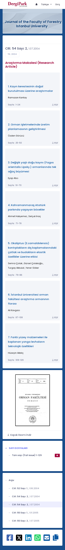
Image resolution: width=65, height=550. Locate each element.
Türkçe (45, 4)
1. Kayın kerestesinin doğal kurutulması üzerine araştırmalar (30, 89)
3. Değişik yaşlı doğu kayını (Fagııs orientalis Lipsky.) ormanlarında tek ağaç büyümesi (32, 167)
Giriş (57, 4)
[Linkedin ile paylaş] (28, 539)
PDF (54, 104)
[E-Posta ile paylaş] (47, 539)
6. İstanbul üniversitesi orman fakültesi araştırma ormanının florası (28, 299)
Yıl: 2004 (12, 54)
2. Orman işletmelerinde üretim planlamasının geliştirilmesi (29, 127)
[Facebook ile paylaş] (10, 539)
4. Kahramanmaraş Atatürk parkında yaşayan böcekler (26, 207)
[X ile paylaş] (19, 537)
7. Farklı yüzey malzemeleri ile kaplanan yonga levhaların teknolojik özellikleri (27, 341)
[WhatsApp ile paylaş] (37, 539)
